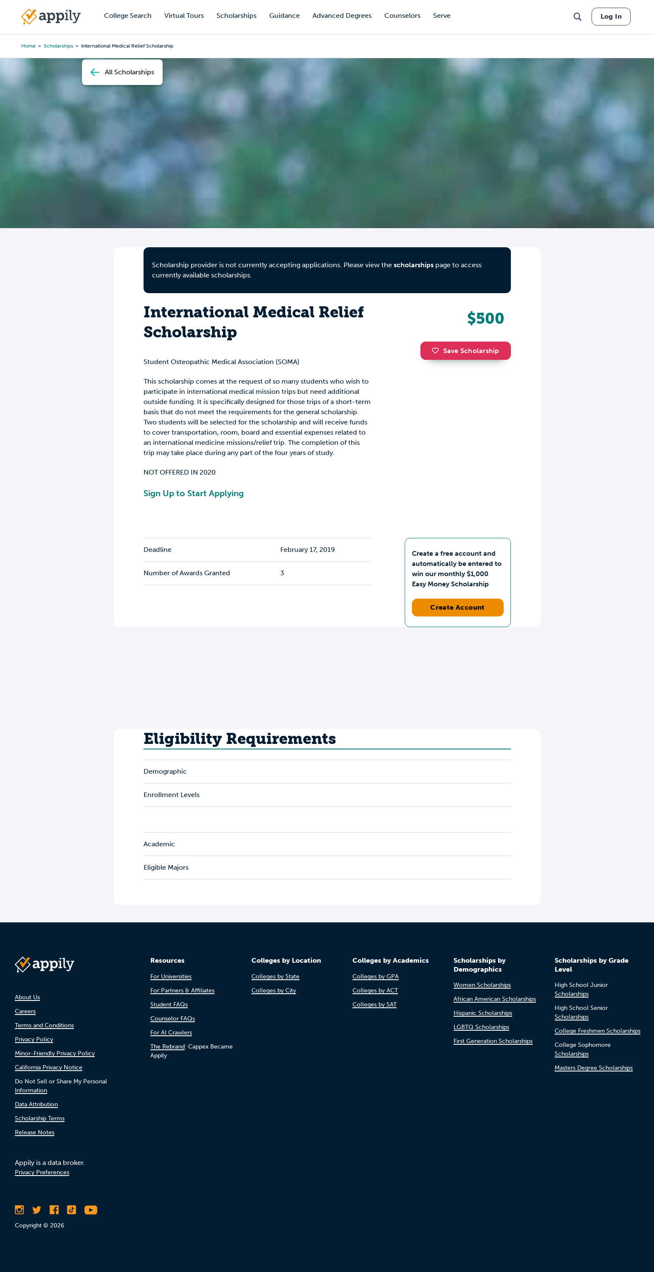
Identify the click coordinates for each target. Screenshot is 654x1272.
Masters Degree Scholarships (594, 1067)
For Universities (171, 976)
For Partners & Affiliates (182, 990)
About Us (27, 997)
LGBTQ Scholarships (481, 1027)
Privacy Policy (34, 1039)
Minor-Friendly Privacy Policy (55, 1053)
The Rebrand (167, 1046)
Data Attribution (36, 1104)
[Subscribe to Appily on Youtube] (91, 1210)
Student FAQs (169, 1004)
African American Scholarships (495, 999)
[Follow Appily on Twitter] (36, 1210)
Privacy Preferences (42, 1172)
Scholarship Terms (40, 1118)
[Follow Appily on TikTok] (71, 1210)
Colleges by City (273, 990)
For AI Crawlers (171, 1032)
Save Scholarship (465, 351)
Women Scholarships (482, 985)
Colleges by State (275, 976)
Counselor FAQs (172, 1018)
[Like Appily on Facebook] (54, 1210)
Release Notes (34, 1132)
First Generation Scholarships (493, 1041)
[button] (437, 350)
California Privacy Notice (48, 1067)
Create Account (457, 607)
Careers (25, 1011)
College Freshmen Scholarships (597, 1031)
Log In (611, 16)
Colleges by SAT (374, 1004)
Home (28, 46)
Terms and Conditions (44, 1025)
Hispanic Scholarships (483, 1013)
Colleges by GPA (375, 976)
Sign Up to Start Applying (194, 493)
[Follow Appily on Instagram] (19, 1210)
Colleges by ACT (375, 990)
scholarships (58, 46)
